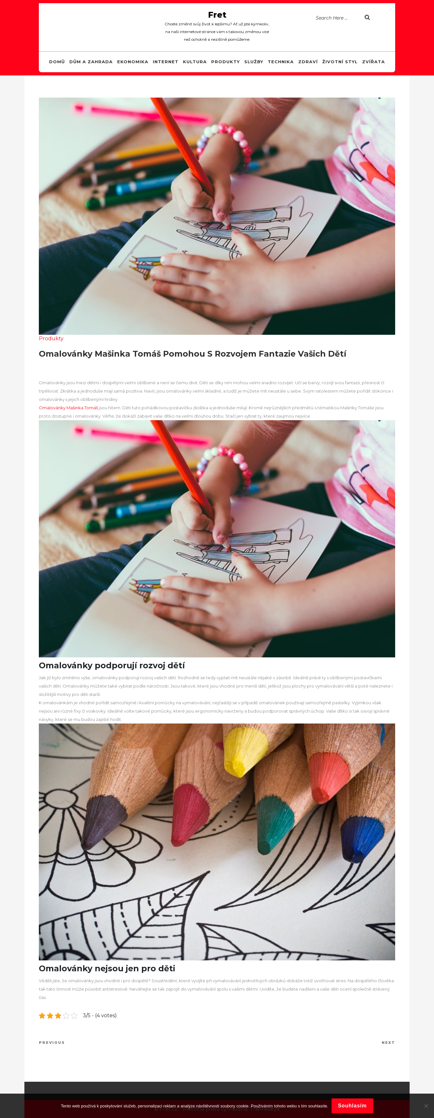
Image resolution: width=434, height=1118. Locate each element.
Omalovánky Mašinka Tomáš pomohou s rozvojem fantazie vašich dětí (192, 354)
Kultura (195, 61)
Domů (57, 61)
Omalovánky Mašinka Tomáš (68, 407)
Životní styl (340, 61)
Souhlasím (352, 1105)
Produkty (225, 61)
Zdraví (308, 61)
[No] (426, 1106)
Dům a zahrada (91, 61)
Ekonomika (132, 61)
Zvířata (373, 61)
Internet (165, 61)
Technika (281, 61)
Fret (217, 15)
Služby (253, 61)
